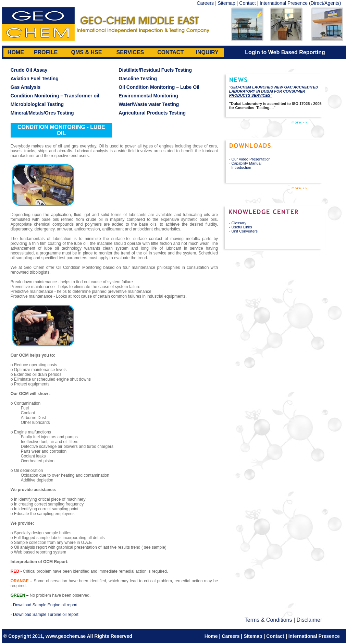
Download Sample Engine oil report (45, 605)
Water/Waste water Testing (149, 104)
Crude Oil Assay (29, 70)
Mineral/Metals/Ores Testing (42, 113)
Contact (247, 3)
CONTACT (170, 52)
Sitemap (226, 3)
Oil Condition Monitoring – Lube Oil (159, 87)
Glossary (239, 223)
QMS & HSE (86, 52)
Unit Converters (245, 231)
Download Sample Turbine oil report (45, 614)
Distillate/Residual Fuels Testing (155, 70)
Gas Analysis (25, 87)
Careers (205, 3)
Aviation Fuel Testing (35, 78)
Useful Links (242, 227)
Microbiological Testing (37, 104)
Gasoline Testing (138, 78)
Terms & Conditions (268, 620)
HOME (16, 52)
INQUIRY (207, 52)
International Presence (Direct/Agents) (300, 3)
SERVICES (130, 52)
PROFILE (46, 52)
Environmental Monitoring (148, 95)
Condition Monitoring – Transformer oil (55, 95)
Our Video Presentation (251, 159)
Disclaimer (309, 620)
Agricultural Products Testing (152, 113)
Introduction (241, 167)
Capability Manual (246, 163)
